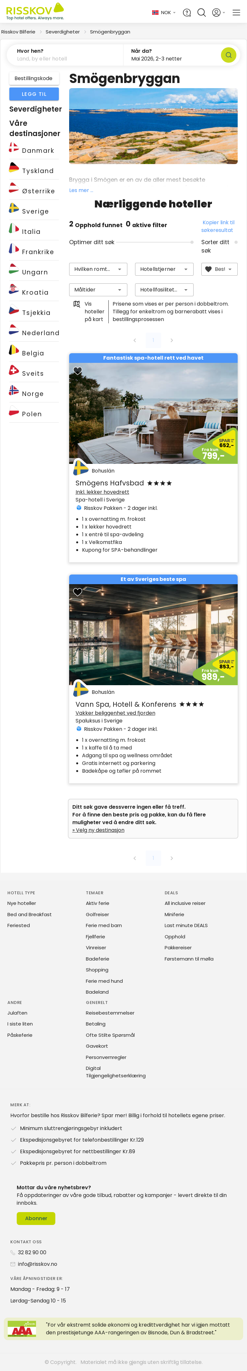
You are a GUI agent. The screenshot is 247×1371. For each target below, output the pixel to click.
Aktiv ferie (97, 903)
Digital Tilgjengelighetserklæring (116, 1072)
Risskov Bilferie (18, 31)
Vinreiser (96, 947)
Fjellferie (95, 936)
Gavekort (97, 1046)
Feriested (18, 925)
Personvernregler (106, 1057)
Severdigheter (63, 31)
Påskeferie (19, 1035)
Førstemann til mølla (189, 958)
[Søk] (228, 55)
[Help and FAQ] (187, 12)
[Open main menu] (236, 12)
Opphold (175, 936)
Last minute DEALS (186, 925)
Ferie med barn (104, 925)
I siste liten (20, 1023)
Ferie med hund (104, 981)
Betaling (95, 1023)
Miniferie (174, 914)
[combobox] (98, 269)
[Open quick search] (201, 12)
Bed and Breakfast (29, 914)
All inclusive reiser (185, 903)
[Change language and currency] (164, 12)
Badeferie (97, 958)
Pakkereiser (178, 947)
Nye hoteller (21, 903)
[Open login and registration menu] (219, 12)
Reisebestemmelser (110, 1012)
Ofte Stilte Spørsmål (110, 1035)
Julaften (17, 1012)
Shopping (97, 969)
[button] (65, 55)
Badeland (97, 992)
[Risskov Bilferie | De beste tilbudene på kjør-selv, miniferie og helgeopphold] (35, 13)
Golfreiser (97, 914)
